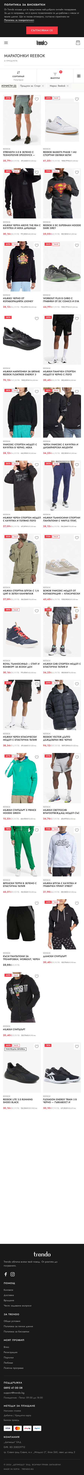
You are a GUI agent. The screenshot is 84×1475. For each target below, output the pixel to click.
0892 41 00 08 (13, 1388)
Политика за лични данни (18, 1326)
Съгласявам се (42, 30)
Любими (8, 1362)
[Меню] (6, 42)
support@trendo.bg (14, 1393)
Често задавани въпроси (18, 1305)
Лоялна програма (13, 1368)
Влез (6, 1347)
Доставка (9, 1295)
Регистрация (10, 1352)
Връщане (9, 1300)
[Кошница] (78, 42)
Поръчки (9, 1357)
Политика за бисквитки (16, 1331)
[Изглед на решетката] (79, 76)
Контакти (8, 1290)
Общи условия (12, 1321)
